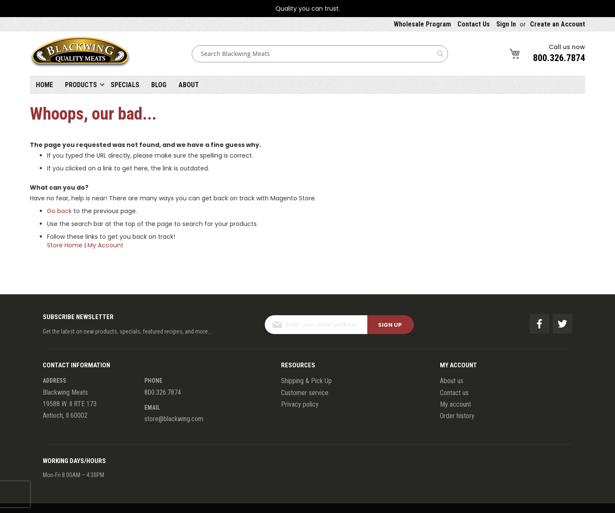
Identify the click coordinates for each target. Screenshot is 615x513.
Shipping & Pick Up (306, 381)
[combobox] (320, 53)
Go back (59, 211)
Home (44, 85)
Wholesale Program (422, 24)
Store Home (64, 245)
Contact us (454, 393)
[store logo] (80, 53)
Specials (125, 85)
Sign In (506, 24)
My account (455, 404)
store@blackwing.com (173, 419)
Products (81, 85)
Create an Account (557, 24)
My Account (105, 245)
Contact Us (473, 24)
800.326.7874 (559, 58)
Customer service (304, 393)
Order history (457, 416)
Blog (159, 85)
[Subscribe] (390, 324)
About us (451, 381)
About (189, 85)
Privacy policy (300, 404)
